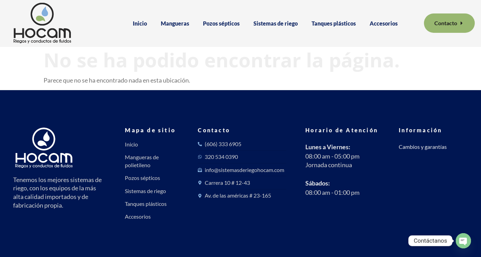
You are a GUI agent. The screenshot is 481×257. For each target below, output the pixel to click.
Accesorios (384, 23)
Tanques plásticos (334, 23)
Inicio (140, 23)
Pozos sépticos (221, 23)
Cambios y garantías (423, 146)
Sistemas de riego (275, 23)
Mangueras (175, 23)
